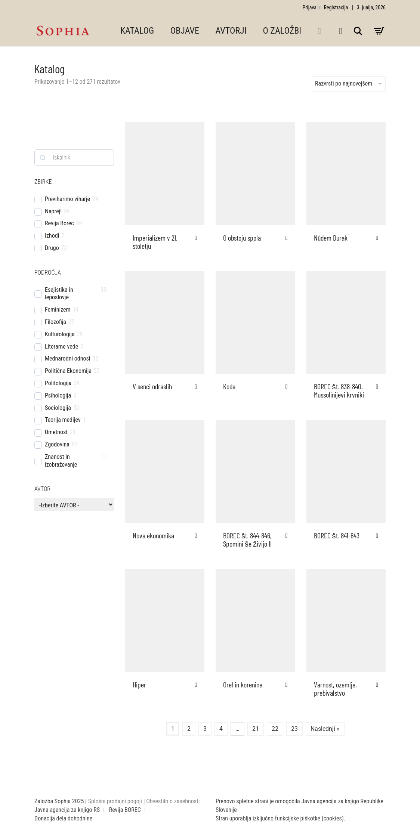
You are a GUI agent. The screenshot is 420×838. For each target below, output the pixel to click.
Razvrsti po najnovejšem (348, 83)
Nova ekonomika (153, 535)
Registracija (336, 7)
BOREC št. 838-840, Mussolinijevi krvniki (339, 390)
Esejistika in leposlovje (59, 293)
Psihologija (58, 395)
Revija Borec (59, 223)
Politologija (58, 383)
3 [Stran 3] (205, 728)
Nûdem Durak (331, 237)
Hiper (139, 684)
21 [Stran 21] (255, 728)
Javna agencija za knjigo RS (67, 809)
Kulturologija (60, 334)
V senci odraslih (152, 386)
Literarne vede (61, 346)
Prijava (309, 7)
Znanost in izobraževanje (61, 460)
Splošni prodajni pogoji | (117, 801)
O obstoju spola (242, 237)
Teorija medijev (63, 419)
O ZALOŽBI (282, 30)
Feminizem (58, 309)
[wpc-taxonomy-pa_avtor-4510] (74, 504)
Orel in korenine (242, 684)
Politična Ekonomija (68, 370)
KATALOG (137, 30)
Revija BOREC (125, 809)
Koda (229, 386)
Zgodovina (57, 444)
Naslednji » (325, 728)
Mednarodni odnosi (67, 358)
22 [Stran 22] (275, 728)
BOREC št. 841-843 (336, 535)
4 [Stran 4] (221, 728)
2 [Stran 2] (189, 728)
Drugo (52, 247)
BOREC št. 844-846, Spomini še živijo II (247, 539)
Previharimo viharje (67, 198)
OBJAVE (184, 30)
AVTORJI (231, 30)
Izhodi (52, 235)
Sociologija (58, 407)
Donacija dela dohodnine (63, 818)
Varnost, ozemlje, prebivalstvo (335, 688)
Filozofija (55, 321)
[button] (198, 238)
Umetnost (56, 432)
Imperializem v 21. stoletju (155, 241)
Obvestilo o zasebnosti (173, 801)
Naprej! (53, 211)
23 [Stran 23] (294, 728)
